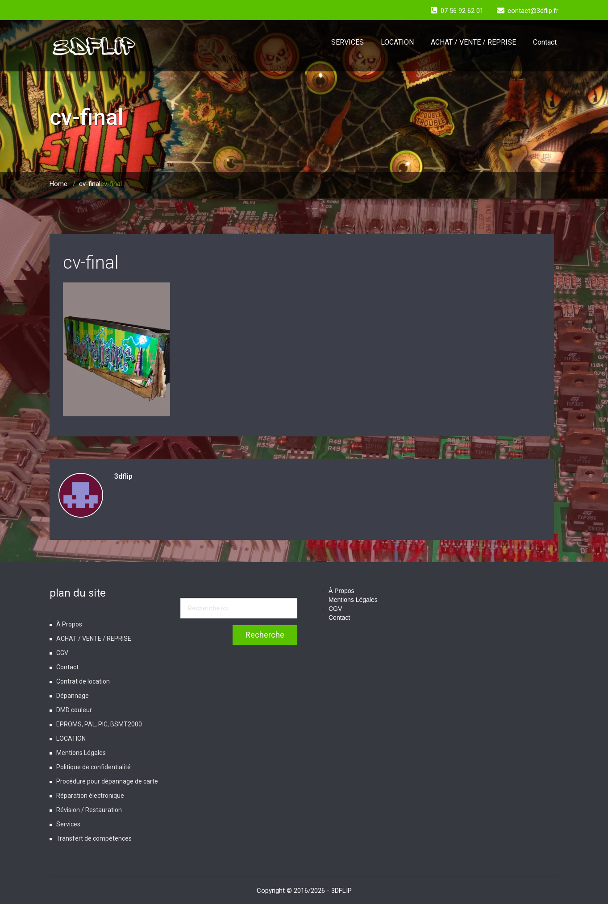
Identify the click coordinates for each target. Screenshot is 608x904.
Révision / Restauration (89, 809)
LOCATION (397, 42)
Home (58, 184)
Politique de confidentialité (93, 767)
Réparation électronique (90, 795)
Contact (545, 42)
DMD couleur (74, 709)
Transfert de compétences (94, 838)
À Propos (69, 624)
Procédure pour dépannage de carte (107, 781)
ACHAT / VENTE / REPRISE (473, 42)
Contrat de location (83, 681)
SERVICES (347, 42)
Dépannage (72, 695)
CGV (62, 652)
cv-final (89, 184)
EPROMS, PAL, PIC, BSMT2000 (99, 724)
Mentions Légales (81, 752)
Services (68, 824)
